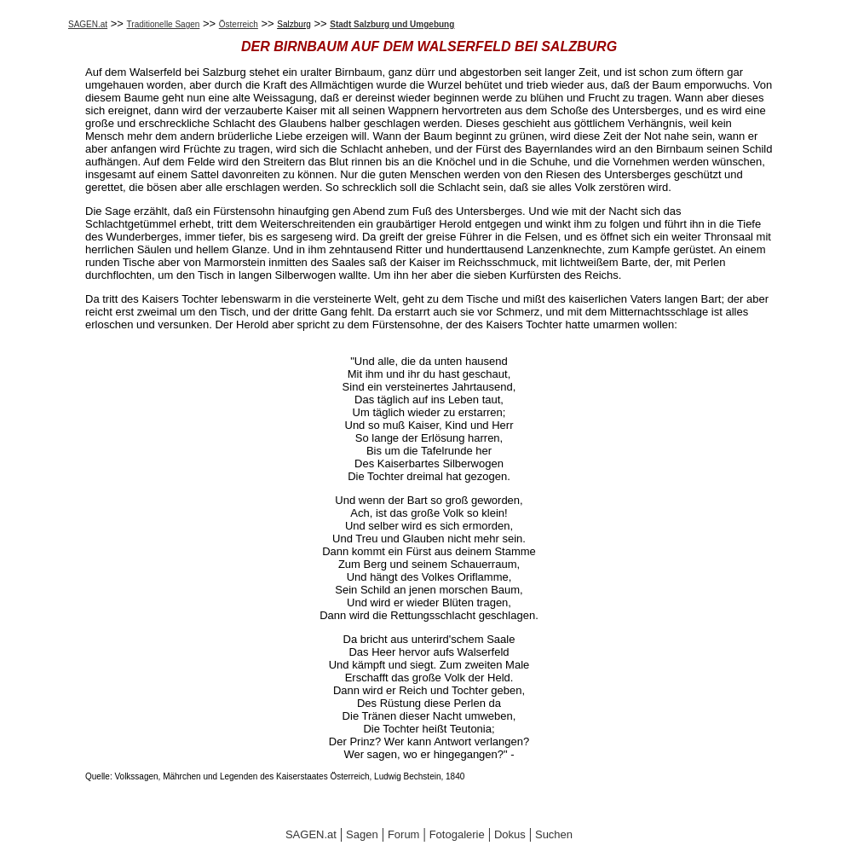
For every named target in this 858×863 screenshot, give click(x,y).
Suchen (554, 834)
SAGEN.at (87, 24)
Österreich (238, 24)
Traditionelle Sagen (163, 24)
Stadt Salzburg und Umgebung (392, 24)
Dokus (510, 834)
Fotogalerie (457, 834)
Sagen (362, 834)
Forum (404, 834)
